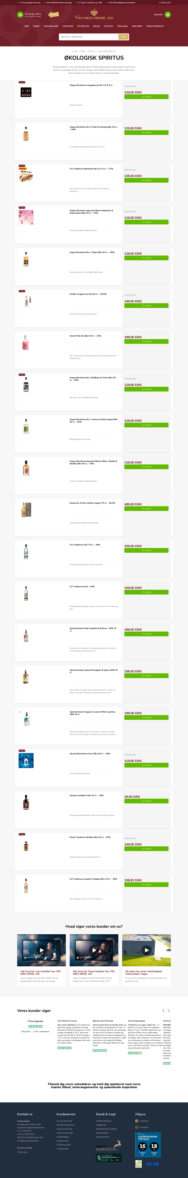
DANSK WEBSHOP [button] (155, 26)
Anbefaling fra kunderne (106, 1129)
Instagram (144, 1127)
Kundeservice (63, 1140)
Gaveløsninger (102, 1132)
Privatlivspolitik (64, 1144)
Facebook (144, 1121)
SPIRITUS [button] (108, 26)
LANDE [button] (36, 26)
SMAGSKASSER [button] (51, 26)
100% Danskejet (103, 1121)
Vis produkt (146, 96)
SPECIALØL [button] (122, 26)
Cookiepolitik (62, 1148)
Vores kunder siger (65, 1132)
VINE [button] (26, 26)
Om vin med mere (64, 1121)
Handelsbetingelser (66, 1125)
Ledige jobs (101, 1125)
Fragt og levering (64, 1129)
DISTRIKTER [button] (83, 26)
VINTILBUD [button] (68, 26)
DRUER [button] (96, 26)
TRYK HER (22, 1152)
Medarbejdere (63, 1136)
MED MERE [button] (137, 26)
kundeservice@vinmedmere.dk (30, 1127)
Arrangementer (103, 1136)
